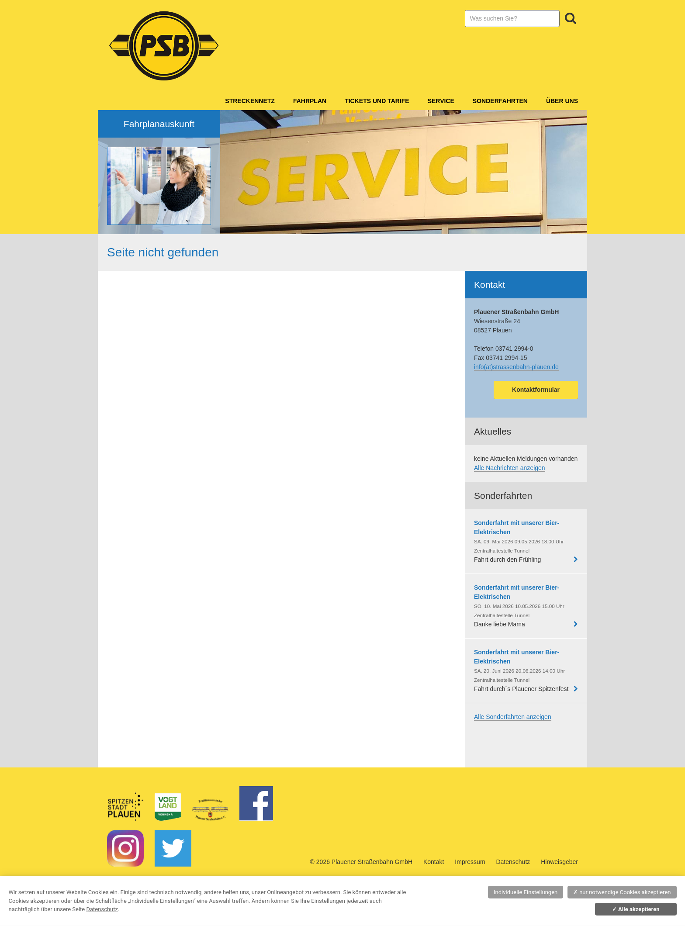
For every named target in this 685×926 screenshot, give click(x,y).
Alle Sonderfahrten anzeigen (512, 716)
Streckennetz (250, 100)
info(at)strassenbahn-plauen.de (516, 366)
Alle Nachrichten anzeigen (509, 467)
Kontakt (433, 861)
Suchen (570, 18)
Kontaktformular (536, 389)
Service (441, 100)
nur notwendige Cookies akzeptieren (622, 892)
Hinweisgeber (559, 861)
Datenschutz (513, 861)
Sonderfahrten (500, 100)
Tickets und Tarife (377, 100)
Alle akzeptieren (636, 909)
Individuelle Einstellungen (525, 892)
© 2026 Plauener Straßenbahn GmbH (361, 861)
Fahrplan (309, 100)
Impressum (470, 861)
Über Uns (562, 100)
